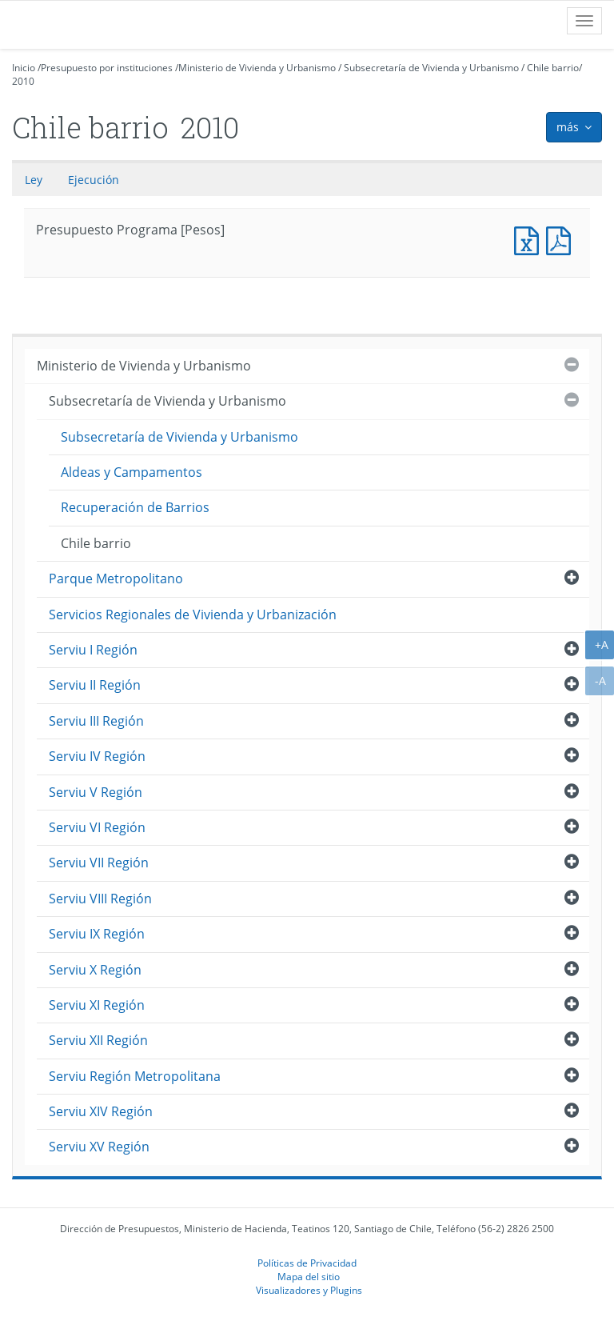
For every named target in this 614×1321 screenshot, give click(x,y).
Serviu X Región (95, 970)
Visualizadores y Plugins (309, 1289)
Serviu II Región (95, 685)
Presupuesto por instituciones (107, 67)
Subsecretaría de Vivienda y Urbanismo (431, 67)
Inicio (23, 67)
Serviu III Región (96, 721)
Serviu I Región (93, 649)
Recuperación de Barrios (135, 507)
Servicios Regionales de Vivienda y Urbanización (193, 614)
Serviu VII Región (99, 862)
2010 (23, 81)
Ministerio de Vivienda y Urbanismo (257, 67)
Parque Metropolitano (116, 578)
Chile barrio (553, 67)
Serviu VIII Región (100, 898)
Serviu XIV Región (101, 1111)
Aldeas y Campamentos (131, 472)
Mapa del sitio (308, 1276)
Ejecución (93, 179)
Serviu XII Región (98, 1040)
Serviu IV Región (97, 756)
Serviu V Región (95, 792)
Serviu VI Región (97, 827)
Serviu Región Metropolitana (135, 1076)
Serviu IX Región (97, 934)
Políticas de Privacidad (307, 1262)
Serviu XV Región (99, 1146)
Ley (33, 179)
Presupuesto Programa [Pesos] (530, 239)
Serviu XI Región (97, 1005)
